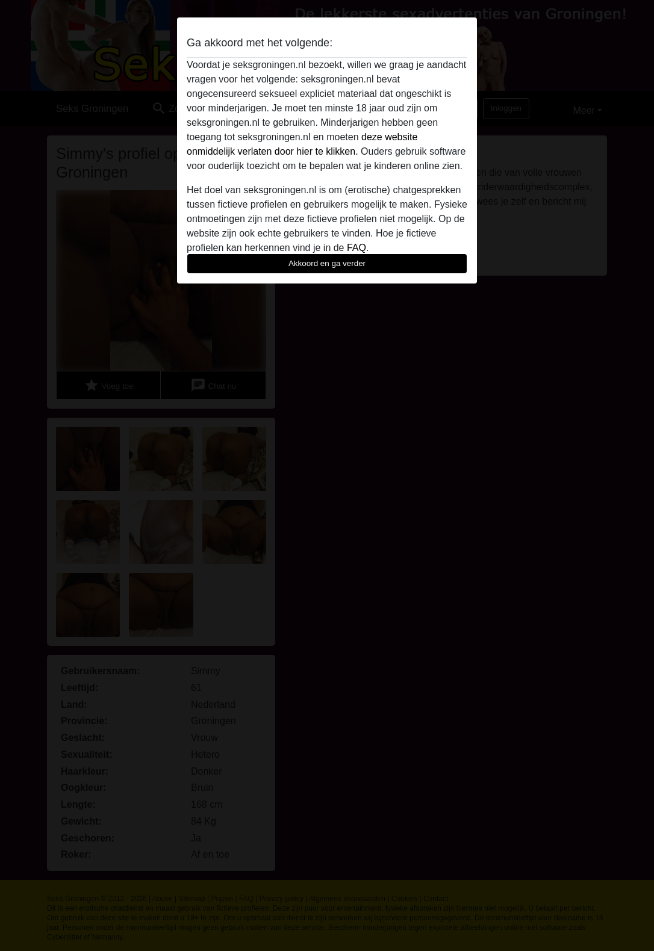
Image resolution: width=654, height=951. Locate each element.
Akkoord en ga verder (327, 263)
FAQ (356, 248)
